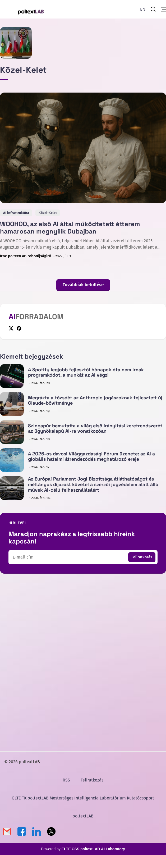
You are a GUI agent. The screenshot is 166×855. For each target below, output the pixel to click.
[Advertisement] (83, 623)
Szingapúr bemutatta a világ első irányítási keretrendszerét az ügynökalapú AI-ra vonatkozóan (95, 428)
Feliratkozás (141, 557)
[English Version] (142, 9)
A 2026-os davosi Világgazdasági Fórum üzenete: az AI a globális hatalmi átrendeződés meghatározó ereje (91, 456)
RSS (66, 780)
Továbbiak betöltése (83, 284)
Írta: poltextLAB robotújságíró (25, 256)
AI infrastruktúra (16, 213)
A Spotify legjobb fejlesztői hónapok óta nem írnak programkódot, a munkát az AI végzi (86, 372)
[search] (153, 9)
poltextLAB (83, 816)
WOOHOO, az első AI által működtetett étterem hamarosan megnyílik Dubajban (70, 227)
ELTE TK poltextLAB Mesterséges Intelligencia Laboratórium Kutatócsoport (83, 798)
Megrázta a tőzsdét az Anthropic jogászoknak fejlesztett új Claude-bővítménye (95, 400)
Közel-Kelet (48, 213)
